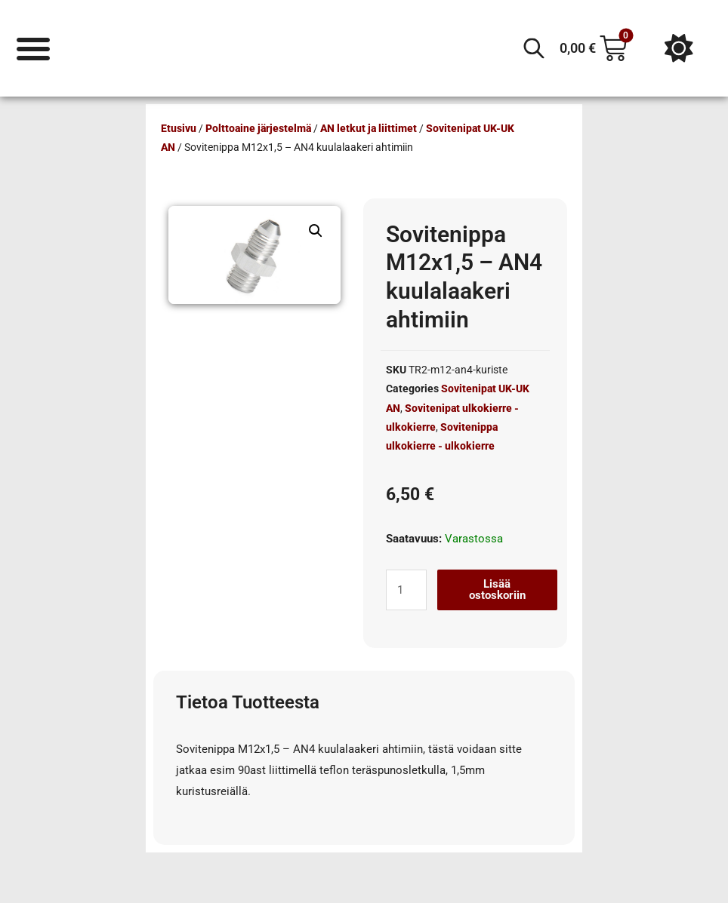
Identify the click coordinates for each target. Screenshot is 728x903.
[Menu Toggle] (33, 47)
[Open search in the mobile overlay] (533, 48)
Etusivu (178, 128)
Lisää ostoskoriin (497, 589)
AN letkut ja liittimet (368, 128)
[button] (315, 230)
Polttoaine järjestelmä (258, 128)
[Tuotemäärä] (406, 590)
